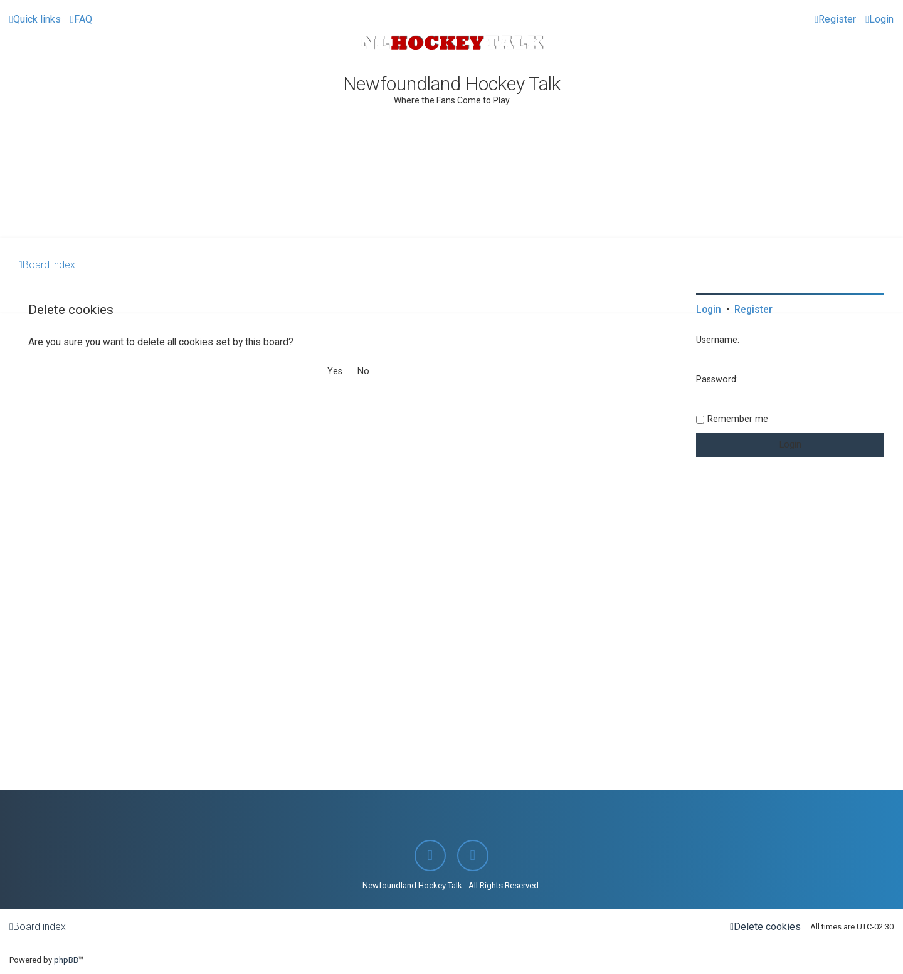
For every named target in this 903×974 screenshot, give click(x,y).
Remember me (737, 419)
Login (708, 309)
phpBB (66, 960)
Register (753, 309)
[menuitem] (81, 19)
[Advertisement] (451, 203)
